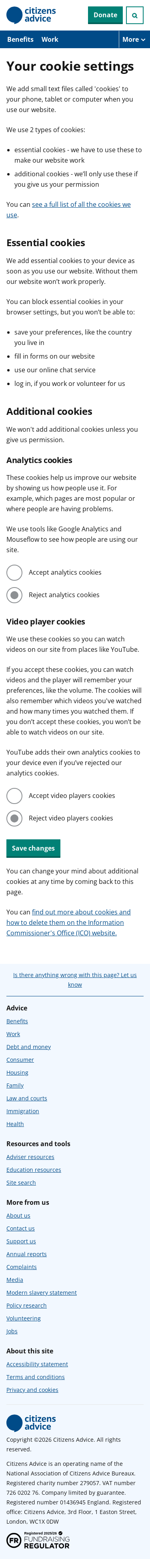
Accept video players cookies (72, 795)
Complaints (21, 1267)
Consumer (20, 1059)
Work (50, 39)
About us (18, 1215)
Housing (17, 1072)
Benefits (20, 39)
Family (15, 1085)
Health (15, 1124)
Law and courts (26, 1098)
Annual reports (26, 1254)
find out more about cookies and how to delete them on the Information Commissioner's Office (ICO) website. (68, 922)
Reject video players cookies (71, 818)
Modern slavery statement (41, 1292)
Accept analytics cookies (65, 572)
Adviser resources (30, 1157)
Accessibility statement (37, 1364)
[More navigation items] (134, 39)
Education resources (33, 1169)
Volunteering (23, 1318)
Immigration (22, 1111)
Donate (105, 14)
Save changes (33, 848)
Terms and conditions (35, 1377)
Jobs (12, 1331)
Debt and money (28, 1047)
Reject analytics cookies (64, 594)
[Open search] (135, 15)
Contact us (20, 1228)
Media (14, 1280)
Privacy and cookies (32, 1390)
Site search (21, 1182)
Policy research (26, 1305)
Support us (21, 1241)
